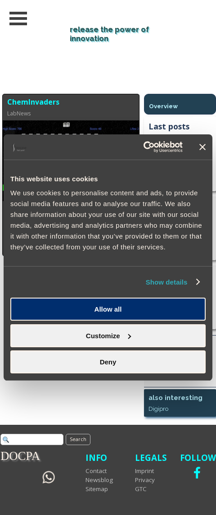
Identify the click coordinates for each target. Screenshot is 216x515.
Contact (96, 471)
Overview (163, 106)
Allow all (108, 309)
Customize (108, 336)
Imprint (144, 471)
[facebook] (197, 472)
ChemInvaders (33, 102)
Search (78, 439)
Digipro (158, 408)
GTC (141, 489)
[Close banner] (202, 147)
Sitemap (97, 489)
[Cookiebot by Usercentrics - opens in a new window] (143, 147)
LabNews (19, 113)
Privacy (145, 480)
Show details (167, 282)
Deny (108, 362)
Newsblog (99, 480)
